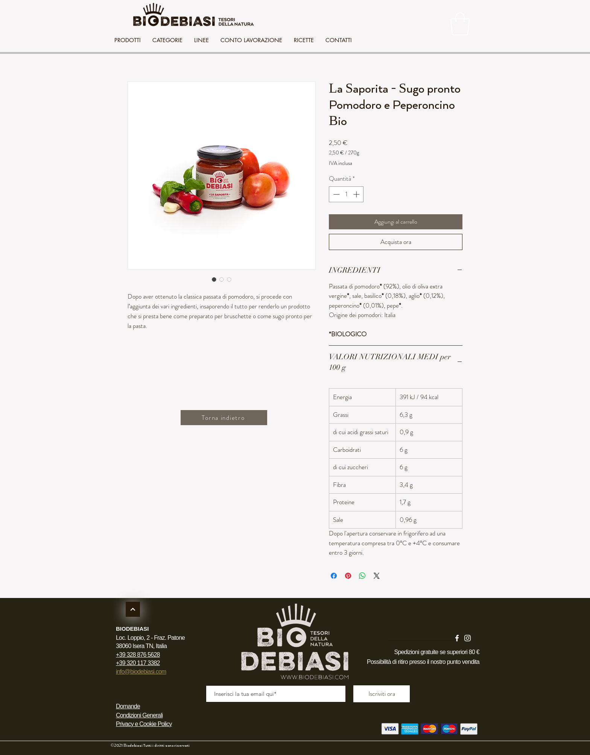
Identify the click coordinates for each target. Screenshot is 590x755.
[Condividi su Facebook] (333, 575)
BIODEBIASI (132, 628)
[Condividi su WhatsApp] (362, 575)
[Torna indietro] (224, 417)
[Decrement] (335, 194)
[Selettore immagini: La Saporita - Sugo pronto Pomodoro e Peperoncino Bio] (214, 279)
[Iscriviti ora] (381, 693)
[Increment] (357, 194)
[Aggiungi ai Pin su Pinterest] (348, 575)
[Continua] (133, 609)
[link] (460, 23)
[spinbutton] (346, 194)
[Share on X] (376, 575)
